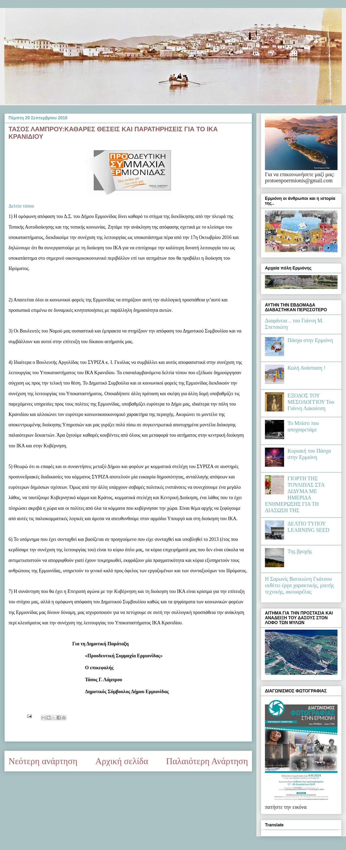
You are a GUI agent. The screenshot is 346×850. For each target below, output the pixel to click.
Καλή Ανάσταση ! (307, 368)
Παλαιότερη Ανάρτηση (207, 761)
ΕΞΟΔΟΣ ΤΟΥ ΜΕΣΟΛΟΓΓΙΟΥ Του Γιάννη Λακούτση (311, 402)
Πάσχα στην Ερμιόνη (310, 340)
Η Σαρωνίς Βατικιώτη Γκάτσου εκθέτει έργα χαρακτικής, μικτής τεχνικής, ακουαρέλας (299, 585)
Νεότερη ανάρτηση (43, 761)
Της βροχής (300, 551)
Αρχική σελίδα (121, 761)
